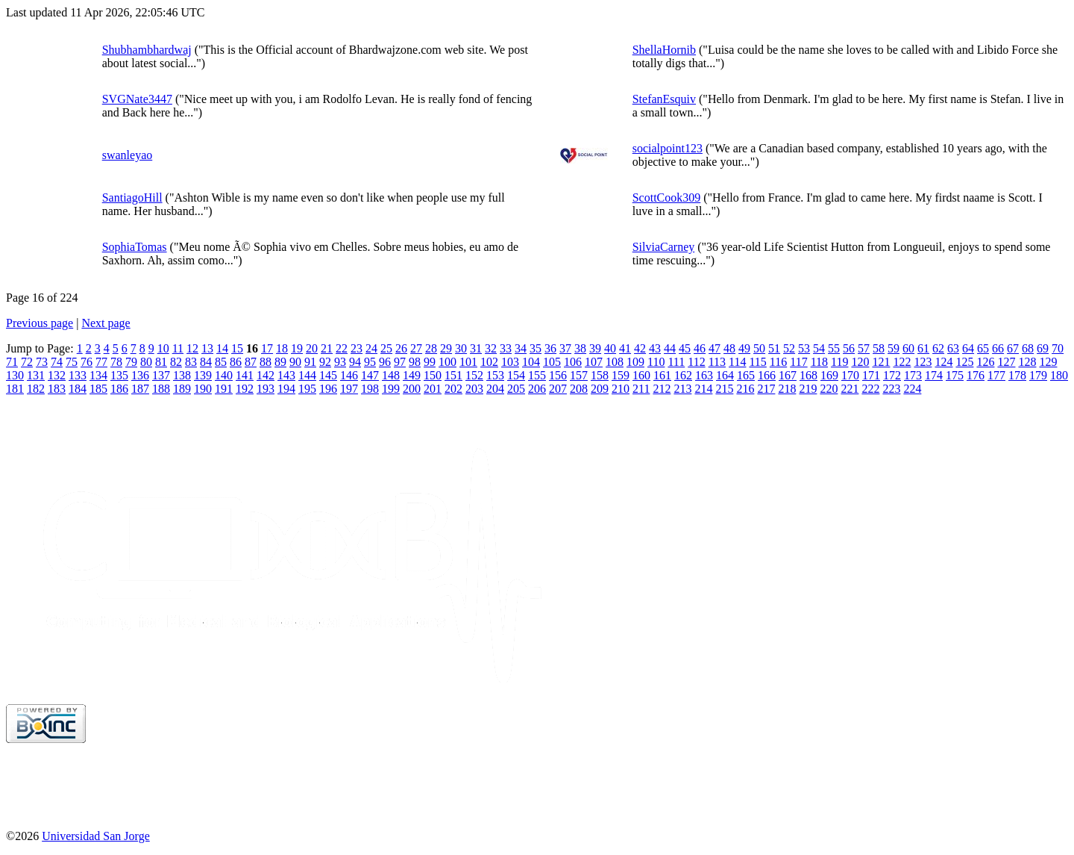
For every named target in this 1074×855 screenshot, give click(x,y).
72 (27, 361)
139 (203, 375)
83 (191, 361)
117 (798, 361)
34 (521, 348)
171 (871, 375)
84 (206, 361)
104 (531, 361)
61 (923, 348)
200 (412, 388)
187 (140, 388)
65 (983, 348)
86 (236, 361)
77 (101, 361)
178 (1017, 375)
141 (245, 375)
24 (371, 348)
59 (893, 348)
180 (1059, 375)
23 (356, 348)
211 (641, 388)
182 (36, 388)
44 (670, 348)
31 (476, 348)
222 (870, 388)
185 (98, 388)
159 (620, 375)
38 (580, 348)
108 (615, 361)
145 (328, 375)
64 (968, 348)
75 (72, 361)
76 (86, 361)
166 (767, 375)
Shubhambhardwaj (147, 49)
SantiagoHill (132, 197)
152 (474, 375)
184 (78, 388)
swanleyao (127, 155)
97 (400, 361)
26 (401, 348)
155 (537, 375)
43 (655, 348)
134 (98, 375)
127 (1006, 361)
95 (370, 361)
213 (682, 388)
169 (829, 375)
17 (267, 348)
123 (923, 361)
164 (725, 375)
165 (746, 375)
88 (265, 361)
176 (975, 375)
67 (1013, 348)
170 (850, 375)
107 (594, 361)
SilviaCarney (663, 246)
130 (15, 375)
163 (704, 375)
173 (913, 375)
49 (744, 348)
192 (245, 388)
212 (662, 388)
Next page (105, 323)
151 (453, 375)
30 (461, 348)
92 (325, 361)
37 (565, 348)
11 (177, 348)
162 (683, 375)
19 (297, 348)
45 (685, 348)
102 (489, 361)
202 (453, 388)
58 (879, 348)
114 (737, 361)
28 (431, 348)
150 (433, 375)
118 (819, 361)
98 (415, 361)
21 (327, 348)
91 (310, 361)
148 (391, 375)
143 (286, 375)
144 (307, 375)
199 (391, 388)
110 (656, 361)
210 (620, 388)
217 (766, 388)
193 (265, 388)
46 (700, 348)
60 (908, 348)
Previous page (39, 323)
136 (140, 375)
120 (860, 361)
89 (280, 361)
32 (491, 348)
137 (161, 375)
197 (349, 388)
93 (340, 361)
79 (131, 361)
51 (774, 348)
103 (510, 361)
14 (222, 348)
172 (892, 375)
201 (433, 388)
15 (237, 348)
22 (342, 348)
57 (864, 348)
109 (635, 361)
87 (251, 361)
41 (625, 348)
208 (579, 388)
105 (552, 361)
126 (985, 361)
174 (934, 375)
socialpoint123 (667, 148)
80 (146, 361)
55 (834, 348)
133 (78, 375)
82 (176, 361)
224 (912, 388)
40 (610, 348)
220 (829, 388)
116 (778, 361)
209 (600, 388)
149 (412, 375)
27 (416, 348)
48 (729, 348)
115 (757, 361)
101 (468, 361)
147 (370, 375)
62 (938, 348)
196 (328, 388)
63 (953, 348)
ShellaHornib (664, 49)
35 (535, 348)
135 (119, 375)
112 (696, 361)
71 (12, 361)
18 (282, 348)
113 (717, 361)
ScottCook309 (666, 197)
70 (1058, 348)
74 (57, 361)
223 (891, 388)
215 (724, 388)
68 (1028, 348)
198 (370, 388)
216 (745, 388)
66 (998, 348)
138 (182, 375)
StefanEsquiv (664, 99)
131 (36, 375)
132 (57, 375)
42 (640, 348)
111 (676, 361)
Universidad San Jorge (96, 836)
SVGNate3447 (137, 99)
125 (964, 361)
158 (600, 375)
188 (161, 388)
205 (516, 388)
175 (955, 375)
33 (506, 348)
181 (15, 388)
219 (808, 388)
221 (849, 388)
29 (446, 348)
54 (819, 348)
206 (537, 388)
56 (849, 348)
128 (1027, 361)
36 (550, 348)
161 (662, 375)
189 (182, 388)
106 (573, 361)
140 (224, 375)
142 (265, 375)
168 (808, 375)
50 (759, 348)
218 (787, 388)
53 (804, 348)
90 (295, 361)
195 (307, 388)
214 (703, 388)
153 (495, 375)
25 (386, 348)
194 (286, 388)
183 (57, 388)
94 (355, 361)
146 (349, 375)
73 (42, 361)
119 (839, 361)
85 (221, 361)
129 (1048, 361)
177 (996, 375)
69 (1043, 348)
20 (312, 348)
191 (224, 388)
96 (385, 361)
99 (430, 361)
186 (119, 388)
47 (714, 348)
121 (881, 361)
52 (789, 348)
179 (1038, 375)
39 (595, 348)
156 (558, 375)
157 (579, 375)
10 (163, 348)
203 (474, 388)
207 (558, 388)
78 (116, 361)
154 (516, 375)
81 (161, 361)
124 (943, 361)
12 (192, 348)
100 (447, 361)
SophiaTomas (134, 246)
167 (788, 375)
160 (641, 375)
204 (495, 388)
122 (902, 361)
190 (203, 388)
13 (207, 348)
